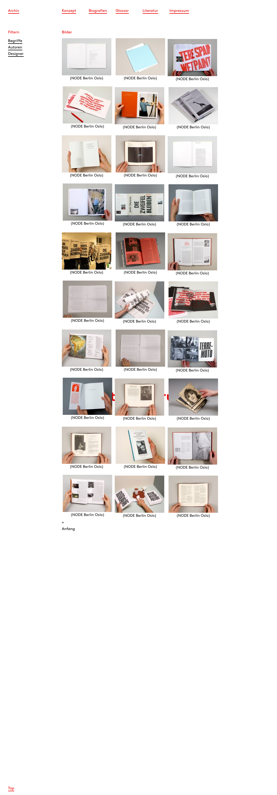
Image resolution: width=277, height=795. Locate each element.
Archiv (13, 11)
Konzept (69, 11)
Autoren (15, 47)
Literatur (150, 11)
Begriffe (15, 41)
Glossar (122, 11)
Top (11, 788)
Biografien (98, 11)
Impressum (179, 11)
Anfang (68, 529)
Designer (16, 54)
